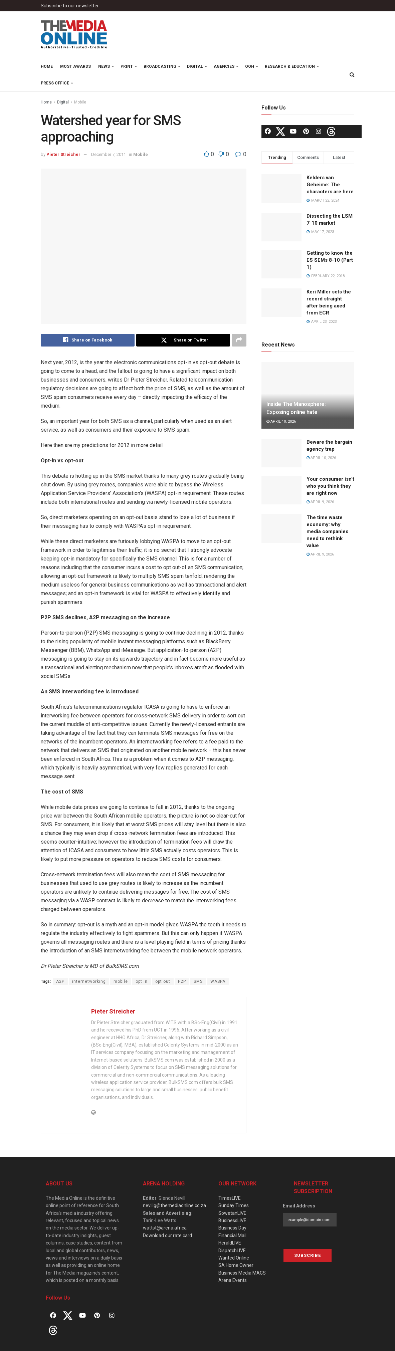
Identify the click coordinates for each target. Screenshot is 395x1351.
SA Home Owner (235, 1265)
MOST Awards (75, 66)
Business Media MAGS (242, 1273)
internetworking (89, 981)
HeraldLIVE (229, 1243)
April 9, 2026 (320, 502)
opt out (162, 981)
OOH (249, 66)
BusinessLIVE (232, 1220)
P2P (182, 981)
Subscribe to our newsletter (70, 5)
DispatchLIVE (232, 1250)
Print (127, 66)
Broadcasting (160, 66)
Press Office (55, 83)
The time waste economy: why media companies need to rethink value (327, 531)
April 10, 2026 (281, 421)
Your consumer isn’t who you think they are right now (330, 486)
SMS (198, 981)
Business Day (232, 1228)
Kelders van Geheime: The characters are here (330, 185)
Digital (195, 66)
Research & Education (290, 66)
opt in (142, 981)
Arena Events (232, 1280)
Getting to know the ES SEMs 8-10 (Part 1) (330, 260)
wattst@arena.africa (165, 1228)
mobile (121, 981)
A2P (60, 981)
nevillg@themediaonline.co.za (174, 1205)
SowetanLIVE (232, 1213)
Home (47, 66)
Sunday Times (233, 1205)
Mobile (80, 102)
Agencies (224, 66)
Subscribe (307, 1255)
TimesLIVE (229, 1198)
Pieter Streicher (63, 154)
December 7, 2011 (108, 154)
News (104, 66)
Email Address (299, 1205)
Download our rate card (167, 1235)
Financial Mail (232, 1235)
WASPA (217, 981)
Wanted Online (233, 1258)
